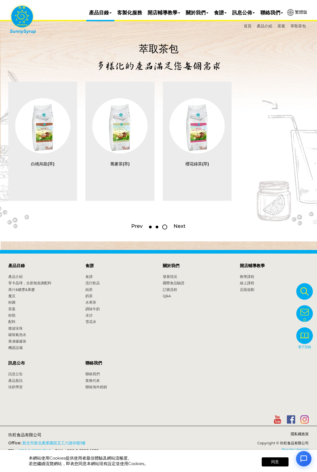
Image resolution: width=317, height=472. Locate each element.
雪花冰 (90, 321)
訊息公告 (15, 374)
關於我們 (197, 13)
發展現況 (170, 276)
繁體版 (297, 12)
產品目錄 (100, 13)
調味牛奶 (92, 309)
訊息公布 (16, 363)
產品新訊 (15, 380)
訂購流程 (170, 289)
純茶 (89, 289)
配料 (11, 321)
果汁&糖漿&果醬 (21, 289)
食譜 (220, 13)
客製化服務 (129, 13)
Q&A (167, 296)
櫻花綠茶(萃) (197, 163)
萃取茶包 (298, 26)
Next (179, 226)
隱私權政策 (300, 434)
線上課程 (247, 283)
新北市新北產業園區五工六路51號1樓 (53, 442)
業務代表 (92, 380)
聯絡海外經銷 (96, 387)
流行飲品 (92, 283)
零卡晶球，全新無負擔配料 (29, 283)
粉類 (11, 315)
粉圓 (11, 302)
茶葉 (281, 26)
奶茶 (89, 296)
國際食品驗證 (173, 283)
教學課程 (247, 276)
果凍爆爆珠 (17, 341)
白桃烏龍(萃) (42, 163)
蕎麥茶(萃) (120, 163)
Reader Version (295, 449)
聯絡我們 (271, 13)
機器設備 (15, 347)
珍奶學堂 (15, 387)
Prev (137, 226)
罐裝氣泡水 (17, 334)
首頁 (247, 26)
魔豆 (11, 296)
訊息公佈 (243, 13)
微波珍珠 (15, 328)
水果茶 (90, 302)
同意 (275, 461)
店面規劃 (247, 289)
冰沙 (89, 315)
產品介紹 (264, 26)
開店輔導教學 (164, 13)
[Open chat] (303, 458)
